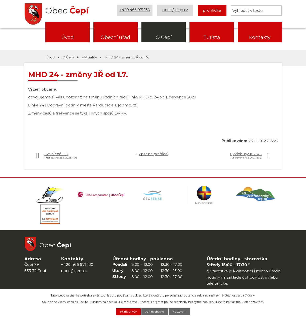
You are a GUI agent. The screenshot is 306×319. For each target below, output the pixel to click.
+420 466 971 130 (135, 10)
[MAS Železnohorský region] (256, 195)
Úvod (67, 37)
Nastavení (181, 311)
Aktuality (89, 57)
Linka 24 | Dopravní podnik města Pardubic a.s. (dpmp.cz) (82, 105)
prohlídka (212, 10)
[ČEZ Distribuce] (50, 215)
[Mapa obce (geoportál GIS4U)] (153, 195)
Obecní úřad (115, 37)
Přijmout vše (127, 311)
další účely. (248, 295)
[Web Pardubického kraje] (204, 195)
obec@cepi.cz (175, 10)
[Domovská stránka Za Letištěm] (50, 195)
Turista (211, 37)
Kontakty (259, 37)
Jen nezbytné (155, 311)
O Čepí (164, 37)
